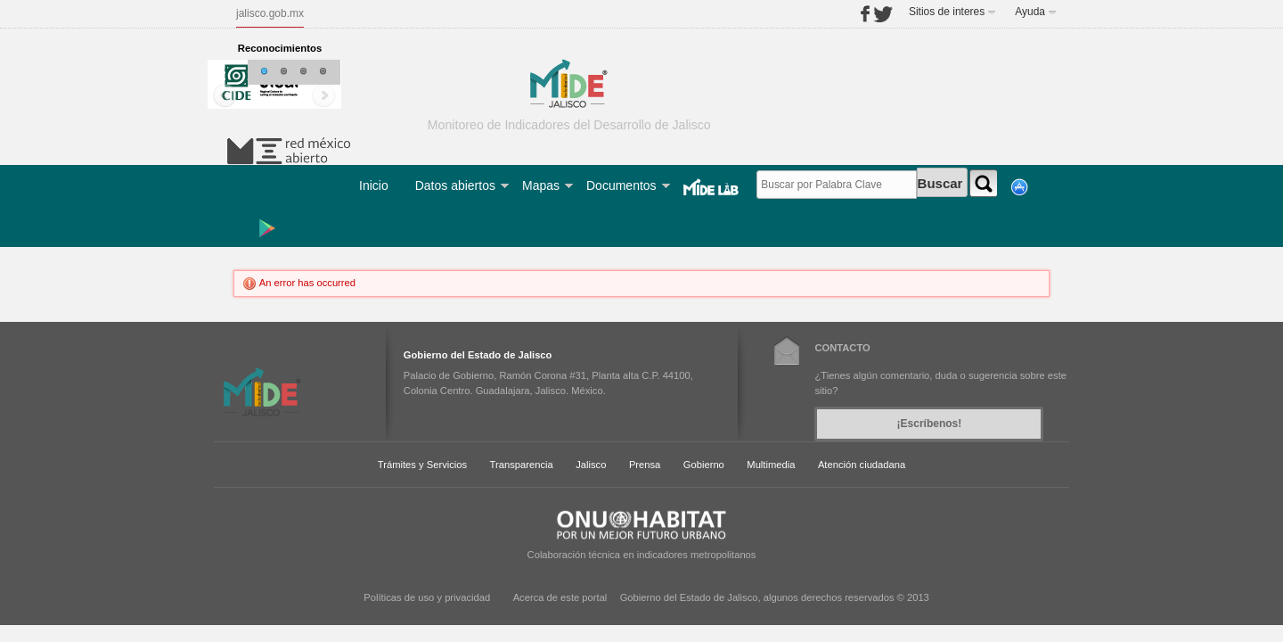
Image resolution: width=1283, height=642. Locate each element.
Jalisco (591, 464)
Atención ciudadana (861, 464)
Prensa (644, 464)
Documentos (621, 185)
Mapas (541, 185)
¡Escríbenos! (929, 423)
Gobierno (703, 464)
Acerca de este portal (560, 597)
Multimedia (771, 464)
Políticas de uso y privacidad (427, 597)
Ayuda (1030, 11)
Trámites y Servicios (422, 464)
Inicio (373, 185)
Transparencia (521, 464)
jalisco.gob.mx (270, 13)
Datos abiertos (455, 185)
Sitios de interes (947, 11)
